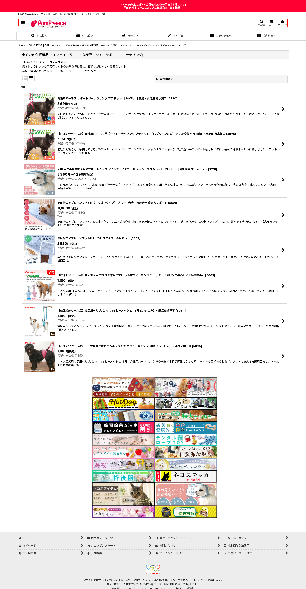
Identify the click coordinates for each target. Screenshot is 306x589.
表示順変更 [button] (164, 79)
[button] (22, 23)
